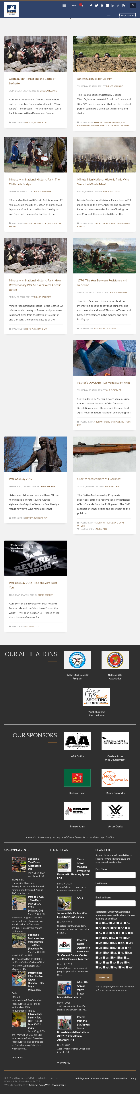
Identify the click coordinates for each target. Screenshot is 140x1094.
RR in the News (121, 126)
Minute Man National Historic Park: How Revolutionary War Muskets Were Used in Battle (35, 285)
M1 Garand (101, 529)
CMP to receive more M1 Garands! (99, 478)
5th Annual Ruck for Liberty (94, 78)
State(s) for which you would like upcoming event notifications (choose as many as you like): (115, 915)
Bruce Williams (48, 91)
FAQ (133, 1078)
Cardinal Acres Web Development (47, 1084)
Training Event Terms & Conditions (92, 1078)
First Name (101, 869)
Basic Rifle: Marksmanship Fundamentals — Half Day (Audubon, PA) (36, 941)
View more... (18, 1057)
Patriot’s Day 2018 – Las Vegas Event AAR (103, 382)
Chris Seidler (114, 390)
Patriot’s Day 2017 (20, 478)
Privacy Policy (120, 1078)
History (29, 123)
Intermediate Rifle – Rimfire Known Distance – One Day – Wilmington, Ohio (28, 983)
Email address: (103, 897)
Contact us (73, 837)
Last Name (101, 883)
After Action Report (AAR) (107, 122)
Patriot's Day (40, 123)
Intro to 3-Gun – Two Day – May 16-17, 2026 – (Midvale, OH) (36, 903)
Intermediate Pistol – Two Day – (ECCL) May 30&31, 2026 (35, 1021)
